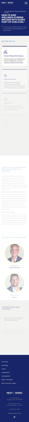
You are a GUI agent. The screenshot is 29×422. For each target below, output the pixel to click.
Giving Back (6, 376)
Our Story (5, 362)
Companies (6, 372)
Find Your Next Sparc (9, 383)
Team (4, 369)
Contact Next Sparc (14, 413)
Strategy (5, 365)
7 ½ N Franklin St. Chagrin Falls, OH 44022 (14, 398)
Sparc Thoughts (7, 379)
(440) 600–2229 (14, 409)
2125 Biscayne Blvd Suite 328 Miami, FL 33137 (14, 404)
